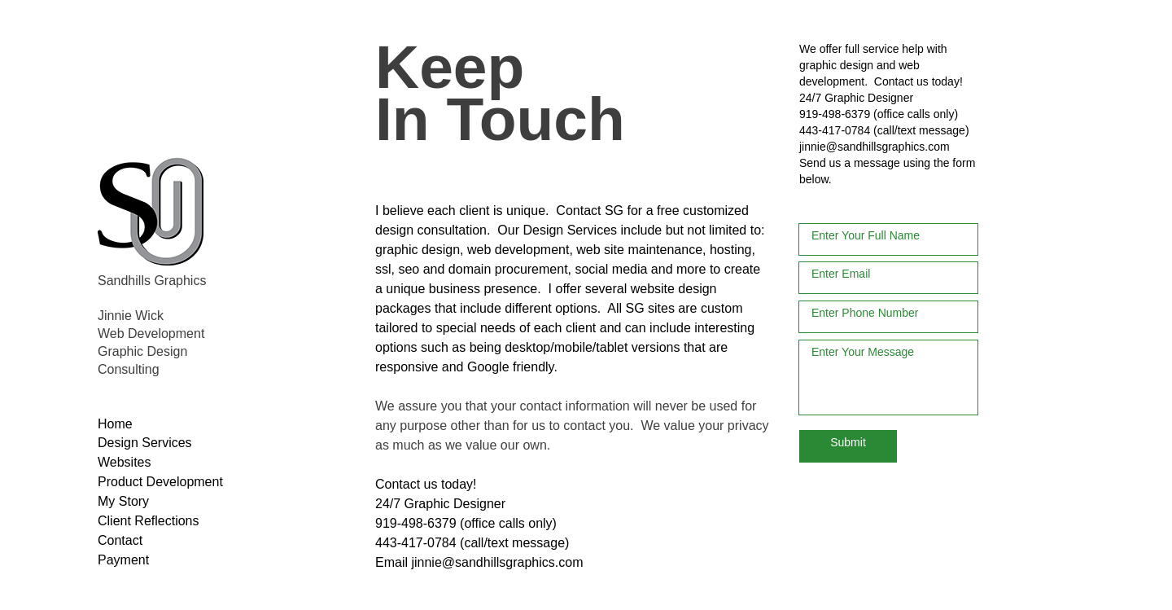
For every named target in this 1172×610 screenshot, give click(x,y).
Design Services (570, 230)
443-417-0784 (834, 130)
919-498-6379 (834, 114)
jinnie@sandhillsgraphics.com (874, 146)
